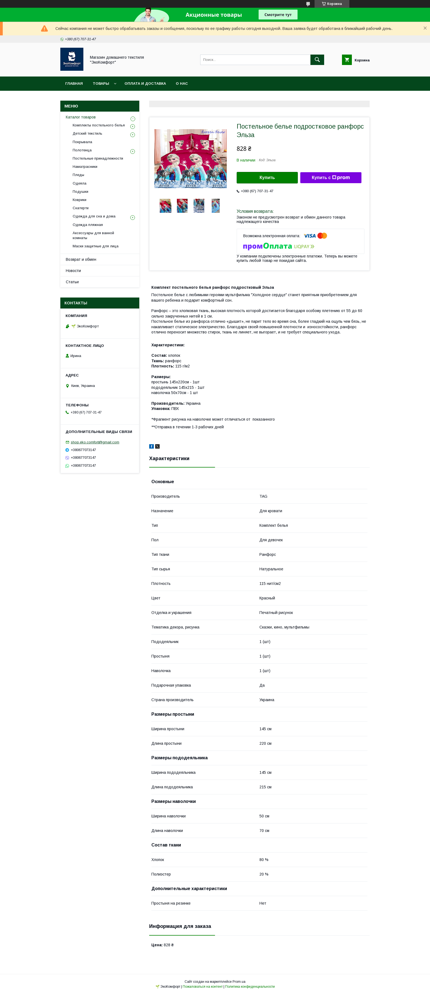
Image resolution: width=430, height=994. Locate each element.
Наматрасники (85, 167)
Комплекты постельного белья (99, 125)
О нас (182, 83)
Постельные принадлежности (98, 158)
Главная (74, 83)
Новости (73, 270)
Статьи (72, 282)
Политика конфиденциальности (250, 987)
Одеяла (79, 183)
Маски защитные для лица (95, 246)
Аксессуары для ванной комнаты (93, 235)
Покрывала (82, 142)
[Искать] (317, 60)
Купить (267, 177)
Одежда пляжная (88, 225)
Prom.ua (239, 982)
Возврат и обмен (81, 259)
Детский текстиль (87, 133)
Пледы (78, 175)
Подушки (80, 191)
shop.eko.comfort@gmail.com (95, 442)
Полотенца (82, 150)
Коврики (79, 200)
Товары (101, 83)
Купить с (331, 177)
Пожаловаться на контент (203, 987)
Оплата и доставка (145, 83)
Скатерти (81, 208)
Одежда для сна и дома (94, 216)
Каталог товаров (81, 117)
